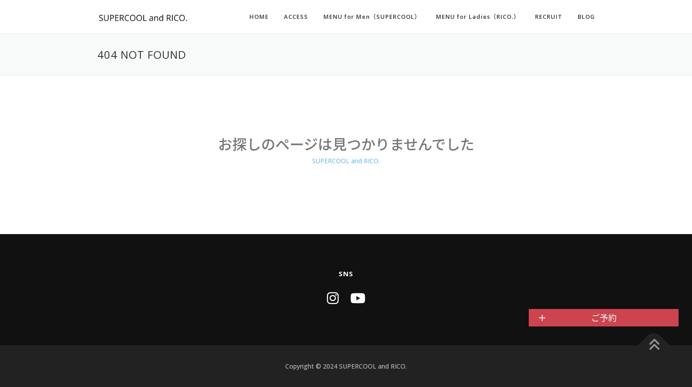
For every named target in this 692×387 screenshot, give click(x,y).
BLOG (586, 17)
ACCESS (296, 17)
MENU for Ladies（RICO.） (478, 17)
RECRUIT (548, 17)
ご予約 (604, 318)
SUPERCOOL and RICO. (346, 161)
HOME (259, 17)
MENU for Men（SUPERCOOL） (372, 17)
